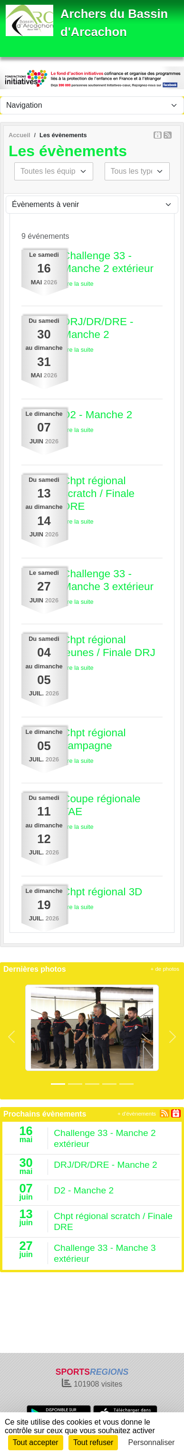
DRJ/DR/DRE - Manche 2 (97, 328)
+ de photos (165, 969)
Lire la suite (77, 283)
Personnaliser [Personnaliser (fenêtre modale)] (151, 1442)
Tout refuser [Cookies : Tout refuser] (93, 1442)
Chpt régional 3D (102, 892)
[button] (11, 1037)
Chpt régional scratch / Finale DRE (98, 493)
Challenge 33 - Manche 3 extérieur (108, 580)
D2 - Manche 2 (97, 415)
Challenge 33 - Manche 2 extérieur (108, 262)
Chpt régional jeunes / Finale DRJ (108, 646)
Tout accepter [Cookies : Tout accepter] (35, 1442)
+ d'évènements (136, 1114)
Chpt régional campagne (94, 739)
